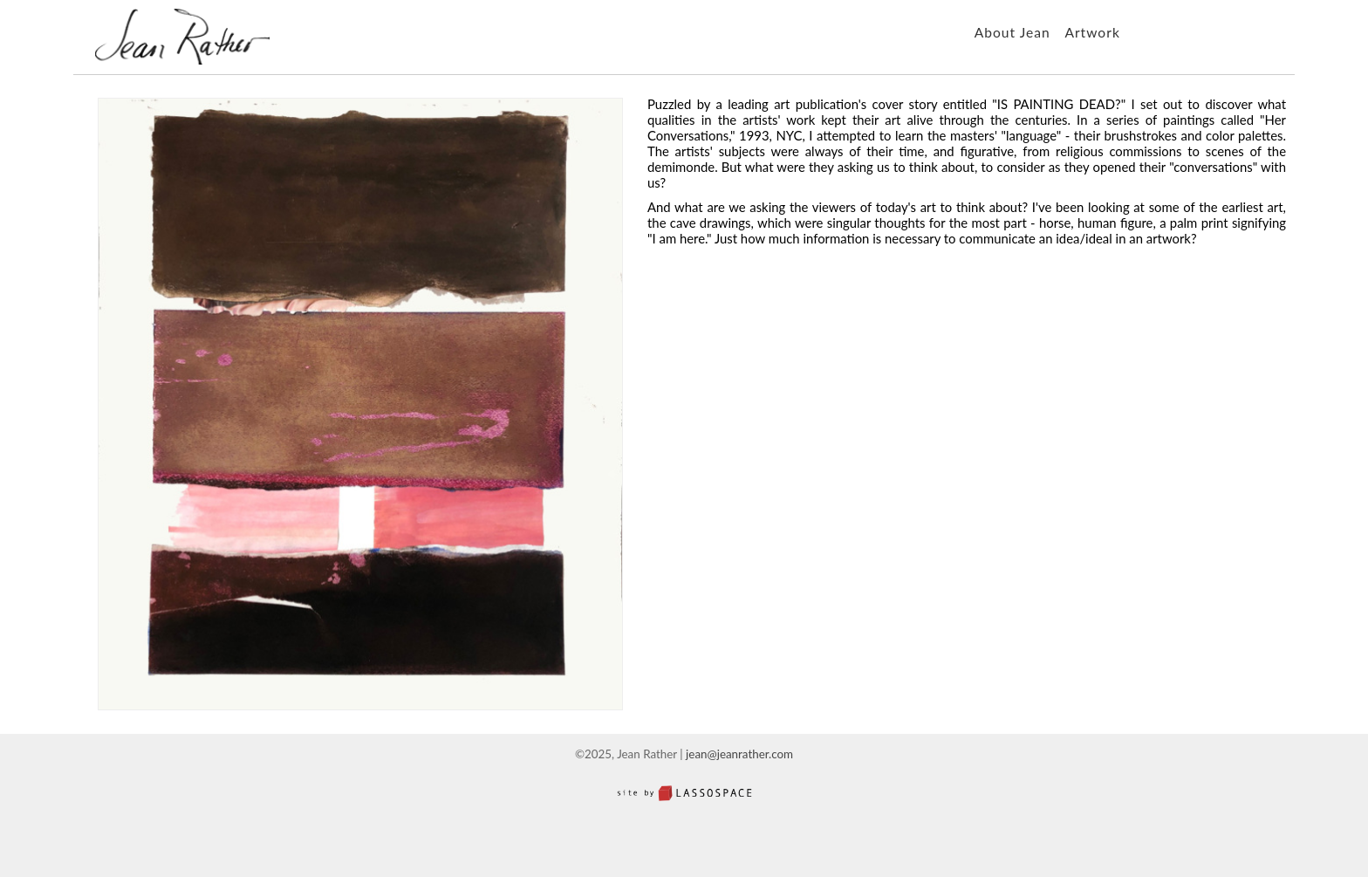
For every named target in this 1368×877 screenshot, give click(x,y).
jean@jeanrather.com (739, 754)
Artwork (1091, 32)
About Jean (1012, 32)
